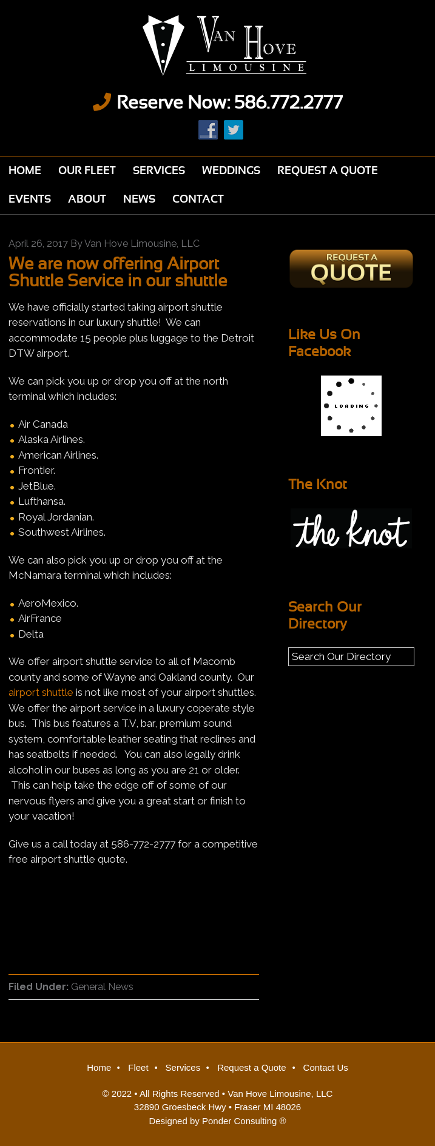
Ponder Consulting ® (244, 1121)
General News (102, 987)
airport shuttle (42, 692)
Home (99, 1067)
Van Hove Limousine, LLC (280, 1093)
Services (183, 1067)
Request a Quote (251, 1067)
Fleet (138, 1067)
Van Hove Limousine (217, 45)
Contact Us (325, 1067)
